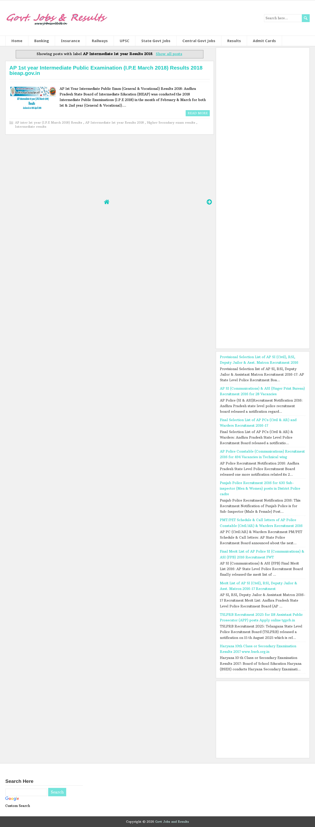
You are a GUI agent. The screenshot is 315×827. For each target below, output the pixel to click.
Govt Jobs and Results (172, 821)
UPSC (124, 41)
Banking (41, 41)
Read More (198, 113)
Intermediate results (30, 126)
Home (16, 41)
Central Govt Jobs (198, 41)
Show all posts (169, 54)
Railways (100, 41)
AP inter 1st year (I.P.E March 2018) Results (49, 122)
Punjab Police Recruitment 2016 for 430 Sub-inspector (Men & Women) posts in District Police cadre (260, 488)
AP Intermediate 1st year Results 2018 (115, 122)
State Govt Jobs (155, 41)
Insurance (70, 41)
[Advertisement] (109, 166)
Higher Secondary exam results (171, 122)
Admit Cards (264, 41)
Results (234, 41)
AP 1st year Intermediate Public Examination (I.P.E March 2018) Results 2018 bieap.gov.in (105, 70)
